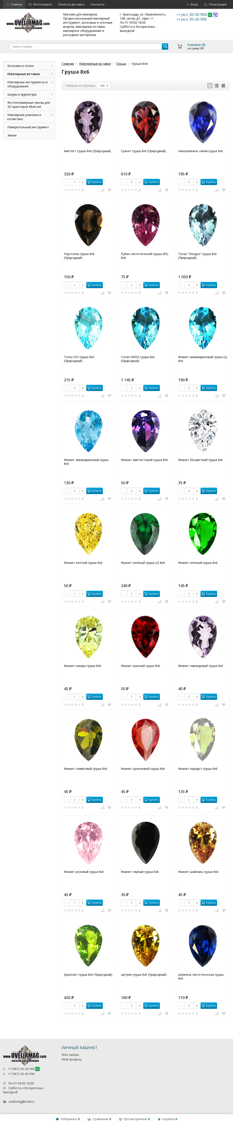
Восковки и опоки (20, 66)
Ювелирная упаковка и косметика (24, 117)
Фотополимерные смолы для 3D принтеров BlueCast (28, 104)
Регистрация (215, 4)
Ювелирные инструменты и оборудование (27, 84)
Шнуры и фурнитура (22, 94)
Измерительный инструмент (28, 127)
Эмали (12, 135)
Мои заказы (70, 1055)
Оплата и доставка (71, 4)
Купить (94, 182)
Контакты (97, 4)
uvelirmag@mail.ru (21, 1101)
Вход (192, 4)
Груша (121, 63)
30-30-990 (191, 19)
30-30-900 (192, 14)
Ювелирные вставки (95, 63)
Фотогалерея (40, 4)
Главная (14, 4)
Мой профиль (72, 1059)
